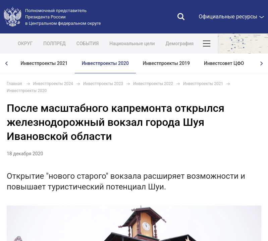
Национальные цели (132, 43)
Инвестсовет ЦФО (224, 63)
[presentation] (6, 63)
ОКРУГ (25, 43)
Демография (180, 43)
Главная (14, 83)
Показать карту (243, 43)
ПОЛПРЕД (54, 43)
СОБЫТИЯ (87, 43)
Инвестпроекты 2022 (153, 83)
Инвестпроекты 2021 (44, 63)
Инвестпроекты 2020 (105, 63)
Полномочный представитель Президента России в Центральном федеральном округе (63, 17)
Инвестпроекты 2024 (53, 83)
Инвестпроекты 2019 (166, 63)
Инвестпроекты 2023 (103, 83)
